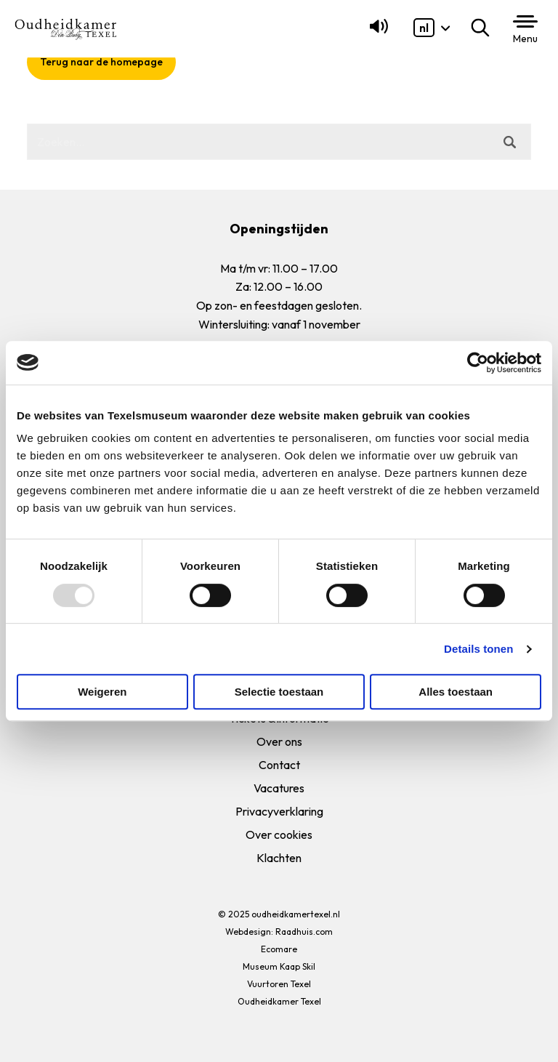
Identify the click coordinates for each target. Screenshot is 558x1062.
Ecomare (279, 949)
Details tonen (478, 649)
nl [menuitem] (424, 27)
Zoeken (483, 27)
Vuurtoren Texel (279, 983)
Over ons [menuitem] (279, 741)
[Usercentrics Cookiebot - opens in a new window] (477, 363)
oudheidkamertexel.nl (295, 914)
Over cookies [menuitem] (279, 834)
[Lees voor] (376, 32)
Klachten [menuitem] (279, 857)
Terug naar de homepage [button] (101, 61)
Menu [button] (525, 38)
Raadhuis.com (304, 931)
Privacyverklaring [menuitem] (279, 811)
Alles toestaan (455, 691)
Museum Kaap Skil (279, 966)
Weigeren (102, 691)
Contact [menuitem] (279, 764)
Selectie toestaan (279, 691)
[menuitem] (424, 28)
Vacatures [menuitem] (279, 788)
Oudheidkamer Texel (279, 1001)
